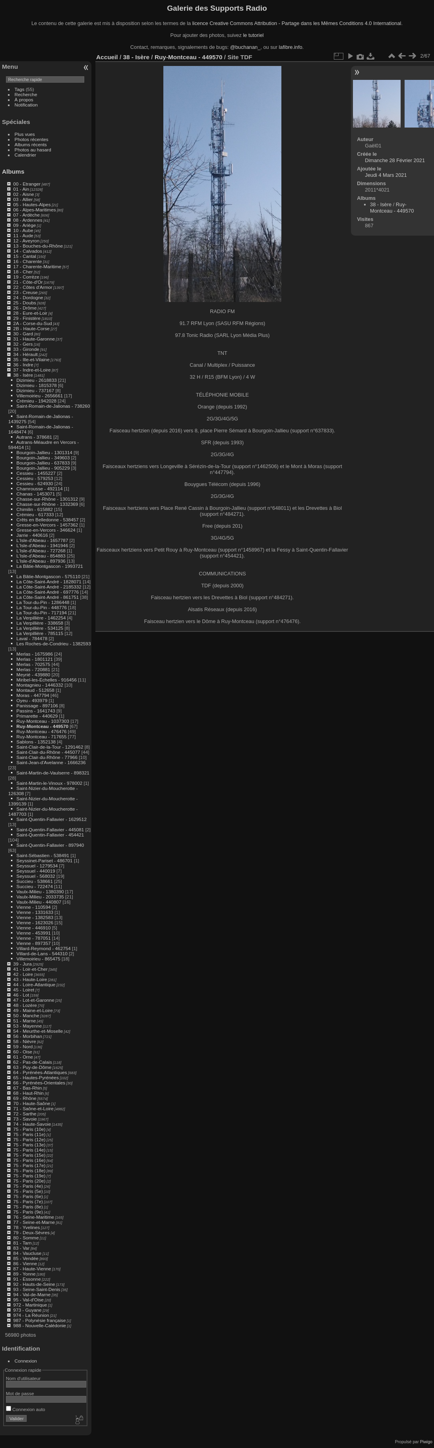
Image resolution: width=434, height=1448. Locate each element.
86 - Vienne (25, 1263)
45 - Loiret (23, 989)
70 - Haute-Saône (31, 1103)
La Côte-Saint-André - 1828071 (48, 581)
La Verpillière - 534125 (39, 628)
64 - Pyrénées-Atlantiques (40, 1072)
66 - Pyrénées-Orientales (39, 1082)
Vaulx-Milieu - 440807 (38, 901)
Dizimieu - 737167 (35, 390)
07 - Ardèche (26, 214)
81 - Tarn (22, 1242)
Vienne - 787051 (33, 938)
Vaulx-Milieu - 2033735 (40, 896)
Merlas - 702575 (33, 664)
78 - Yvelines (26, 1227)
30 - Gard (23, 333)
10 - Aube (23, 230)
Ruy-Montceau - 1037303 (42, 721)
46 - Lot (21, 994)
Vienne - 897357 (33, 943)
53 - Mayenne (27, 1025)
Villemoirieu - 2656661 (39, 395)
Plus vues (25, 134)
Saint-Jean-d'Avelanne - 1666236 (50, 762)
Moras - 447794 (32, 695)
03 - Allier (23, 199)
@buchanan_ (245, 47)
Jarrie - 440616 (32, 535)
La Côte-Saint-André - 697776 (47, 591)
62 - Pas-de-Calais (32, 1062)
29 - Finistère (27, 318)
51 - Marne (24, 1020)
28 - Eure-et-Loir (30, 313)
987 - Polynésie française (39, 1320)
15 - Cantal (24, 256)
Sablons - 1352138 (36, 741)
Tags (20, 89)
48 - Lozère (25, 1005)
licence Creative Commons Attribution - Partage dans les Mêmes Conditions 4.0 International (296, 23)
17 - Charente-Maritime (37, 266)
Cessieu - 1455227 (36, 473)
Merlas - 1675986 (34, 653)
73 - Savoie (25, 1118)
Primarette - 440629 (37, 715)
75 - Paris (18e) (29, 1170)
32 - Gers (23, 344)
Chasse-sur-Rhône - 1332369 (47, 504)
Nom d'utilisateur (23, 1378)
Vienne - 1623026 (34, 922)
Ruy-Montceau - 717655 (41, 736)
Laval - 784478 (31, 638)
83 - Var (21, 1248)
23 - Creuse (25, 292)
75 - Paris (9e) (28, 1211)
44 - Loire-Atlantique (34, 984)
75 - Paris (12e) (29, 1139)
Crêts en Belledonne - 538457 (47, 519)
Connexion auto (25, 1409)
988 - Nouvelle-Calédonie (39, 1325)
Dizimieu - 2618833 (36, 380)
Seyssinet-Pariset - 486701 (44, 860)
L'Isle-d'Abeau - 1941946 (42, 545)
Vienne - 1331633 (34, 912)
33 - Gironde (26, 349)
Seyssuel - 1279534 (37, 865)
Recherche (26, 94)
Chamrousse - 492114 (39, 488)
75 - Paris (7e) (28, 1201)
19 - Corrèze (26, 276)
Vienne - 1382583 (34, 917)
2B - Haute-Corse (31, 328)
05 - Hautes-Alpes (31, 204)
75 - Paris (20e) (29, 1180)
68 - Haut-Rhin (28, 1093)
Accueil (107, 57)
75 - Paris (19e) (29, 1175)
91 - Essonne (27, 1279)
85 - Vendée (25, 1258)
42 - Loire (23, 974)
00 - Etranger (27, 183)
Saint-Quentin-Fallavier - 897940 (50, 845)
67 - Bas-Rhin (27, 1087)
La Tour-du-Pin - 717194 (41, 612)
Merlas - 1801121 (34, 659)
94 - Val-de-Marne (31, 1294)
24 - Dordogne (28, 297)
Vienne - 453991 (33, 932)
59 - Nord (23, 1046)
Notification (26, 104)
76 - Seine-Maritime (33, 1217)
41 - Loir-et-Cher (30, 969)
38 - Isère (23, 374)
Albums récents (31, 144)
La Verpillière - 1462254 (41, 617)
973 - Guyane (27, 1309)
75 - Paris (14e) (29, 1149)
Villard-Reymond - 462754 (43, 948)
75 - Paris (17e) (29, 1165)
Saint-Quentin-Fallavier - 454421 (50, 834)
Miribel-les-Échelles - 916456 (46, 679)
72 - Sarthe (24, 1113)
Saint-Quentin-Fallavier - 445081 (50, 829)
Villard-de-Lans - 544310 (42, 953)
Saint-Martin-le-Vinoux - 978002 (49, 783)
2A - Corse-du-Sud (32, 323)
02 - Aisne (23, 194)
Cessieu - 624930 (34, 483)
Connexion (26, 1360)
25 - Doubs (24, 302)
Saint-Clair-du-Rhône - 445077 (48, 752)
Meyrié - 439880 (33, 674)
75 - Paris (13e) (29, 1144)
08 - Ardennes (27, 220)
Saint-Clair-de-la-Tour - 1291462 (49, 746)
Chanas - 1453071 (35, 493)
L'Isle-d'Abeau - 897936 (41, 560)
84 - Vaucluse (27, 1253)
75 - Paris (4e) (28, 1186)
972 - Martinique (30, 1304)
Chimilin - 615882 (34, 509)
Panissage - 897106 (37, 705)
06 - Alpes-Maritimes (34, 209)
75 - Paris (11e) (29, 1134)
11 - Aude (23, 235)
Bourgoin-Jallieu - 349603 (43, 457)
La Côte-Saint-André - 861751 (47, 597)
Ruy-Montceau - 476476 (41, 731)
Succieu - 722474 (34, 886)
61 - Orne (23, 1056)
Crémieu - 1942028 (36, 400)
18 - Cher (23, 271)
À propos (24, 99)
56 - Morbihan (27, 1036)
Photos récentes (31, 139)
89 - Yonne (24, 1273)
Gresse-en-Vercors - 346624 (45, 529)
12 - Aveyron (26, 240)
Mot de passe (20, 1393)
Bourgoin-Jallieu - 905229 (43, 467)
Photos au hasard (33, 149)
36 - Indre (23, 364)
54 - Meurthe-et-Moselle (38, 1031)
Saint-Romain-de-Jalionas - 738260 (53, 405)
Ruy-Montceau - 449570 (42, 726)
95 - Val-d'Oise (28, 1299)
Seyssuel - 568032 (35, 876)
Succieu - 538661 (34, 881)
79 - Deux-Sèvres (31, 1232)
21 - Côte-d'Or (28, 282)
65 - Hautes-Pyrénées (35, 1077)
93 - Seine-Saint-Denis (36, 1289)
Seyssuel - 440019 (35, 870)
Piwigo (426, 1441)
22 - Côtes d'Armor (32, 287)
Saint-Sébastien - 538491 (42, 855)
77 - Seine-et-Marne (34, 1222)
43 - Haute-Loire (30, 979)
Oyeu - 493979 (31, 700)
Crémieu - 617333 (35, 514)
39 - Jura (22, 963)
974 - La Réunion (31, 1315)
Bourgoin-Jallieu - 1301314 (44, 452)
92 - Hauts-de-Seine (34, 1284)
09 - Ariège (24, 225)
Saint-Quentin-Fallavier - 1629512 (51, 819)
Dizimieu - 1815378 (36, 385)
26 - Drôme (25, 307)
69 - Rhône (24, 1098)
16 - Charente (27, 261)
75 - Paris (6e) (28, 1196)
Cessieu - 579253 (34, 478)
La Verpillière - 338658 (39, 622)
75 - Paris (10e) (29, 1129)
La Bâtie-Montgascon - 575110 (48, 576)
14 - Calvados (27, 251)
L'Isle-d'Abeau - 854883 (41, 555)
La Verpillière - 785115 (39, 633)
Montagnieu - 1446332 (39, 684)
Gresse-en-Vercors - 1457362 (47, 524)
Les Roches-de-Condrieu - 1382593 (53, 643)
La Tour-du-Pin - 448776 (41, 607)
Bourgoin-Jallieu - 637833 (43, 462)
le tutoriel (253, 35)
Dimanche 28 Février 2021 (395, 160)
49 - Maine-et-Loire (32, 1010)
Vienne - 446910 (33, 927)
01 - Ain (21, 189)
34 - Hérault (25, 354)
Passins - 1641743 (35, 710)
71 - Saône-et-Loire (33, 1108)
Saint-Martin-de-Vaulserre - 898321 (52, 772)
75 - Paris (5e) (28, 1191)
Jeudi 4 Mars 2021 (386, 175)
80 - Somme (26, 1237)
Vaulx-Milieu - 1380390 (40, 891)
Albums (13, 171)
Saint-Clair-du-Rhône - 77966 (47, 757)
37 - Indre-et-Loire (31, 369)
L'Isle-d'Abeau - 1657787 (42, 540)
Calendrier (25, 154)
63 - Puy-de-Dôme (32, 1067)
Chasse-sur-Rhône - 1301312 (47, 498)
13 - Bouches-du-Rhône (38, 245)
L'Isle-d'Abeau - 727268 (41, 550)
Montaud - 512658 (35, 690)
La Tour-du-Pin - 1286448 (42, 602)
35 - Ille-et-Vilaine (31, 359)
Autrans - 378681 (34, 436)
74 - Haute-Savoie (32, 1124)
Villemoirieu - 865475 (38, 958)
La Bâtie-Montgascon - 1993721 (49, 566)
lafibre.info (290, 47)
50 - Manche (26, 1015)
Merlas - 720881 (33, 669)
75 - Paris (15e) (29, 1155)
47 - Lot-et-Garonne (33, 1000)
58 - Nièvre (24, 1041)
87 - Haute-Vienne (32, 1268)
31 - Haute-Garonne (34, 338)
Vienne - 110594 (33, 907)
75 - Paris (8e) (28, 1206)
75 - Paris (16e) (29, 1160)
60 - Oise (22, 1051)
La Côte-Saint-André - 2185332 (48, 586)
